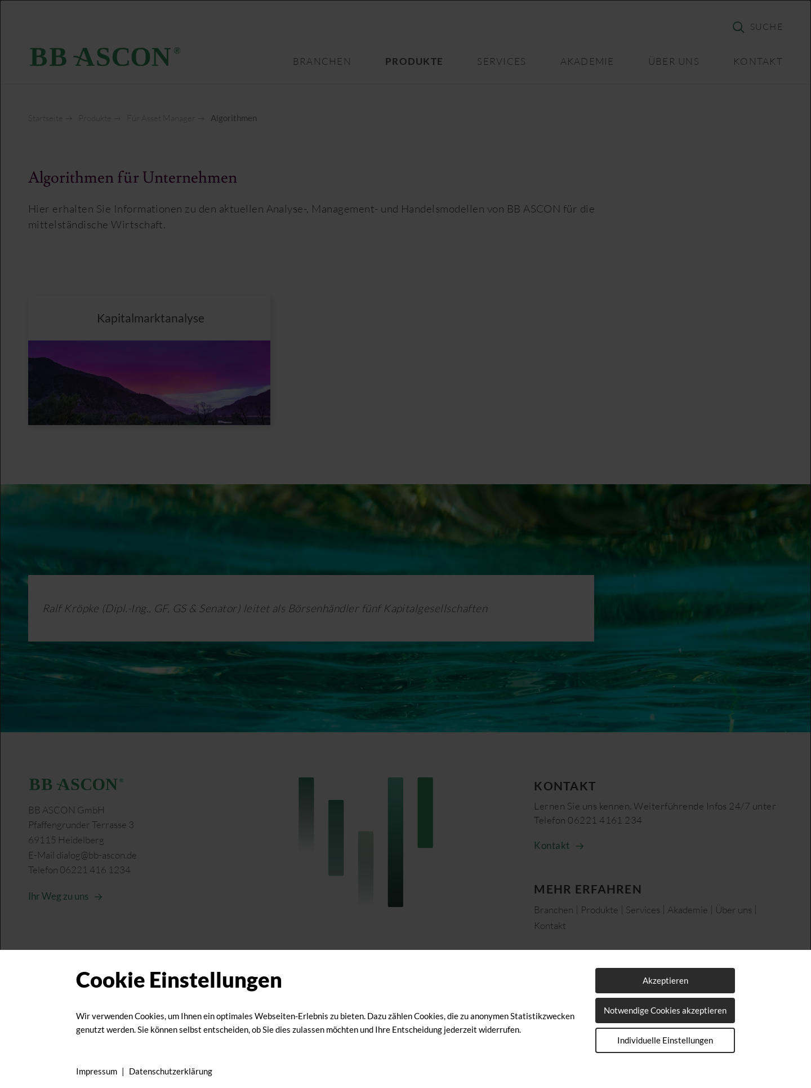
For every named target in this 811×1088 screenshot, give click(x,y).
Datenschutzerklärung (170, 1071)
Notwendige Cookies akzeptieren (665, 1010)
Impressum (96, 1071)
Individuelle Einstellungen (665, 1040)
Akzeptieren (665, 980)
